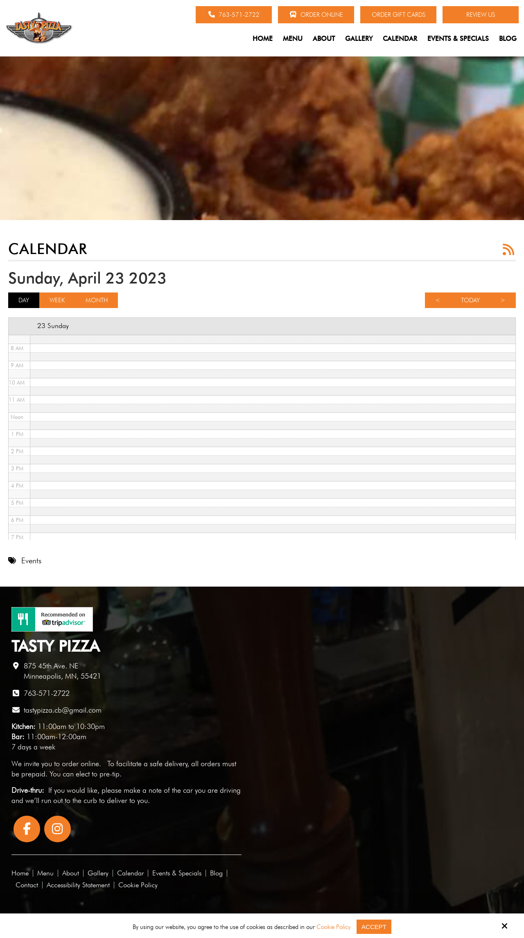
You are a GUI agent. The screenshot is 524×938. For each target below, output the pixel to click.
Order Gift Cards (398, 14)
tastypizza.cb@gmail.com (63, 710)
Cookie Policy (333, 927)
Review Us (480, 14)
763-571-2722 (234, 14)
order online (80, 763)
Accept (373, 926)
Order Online (316, 14)
